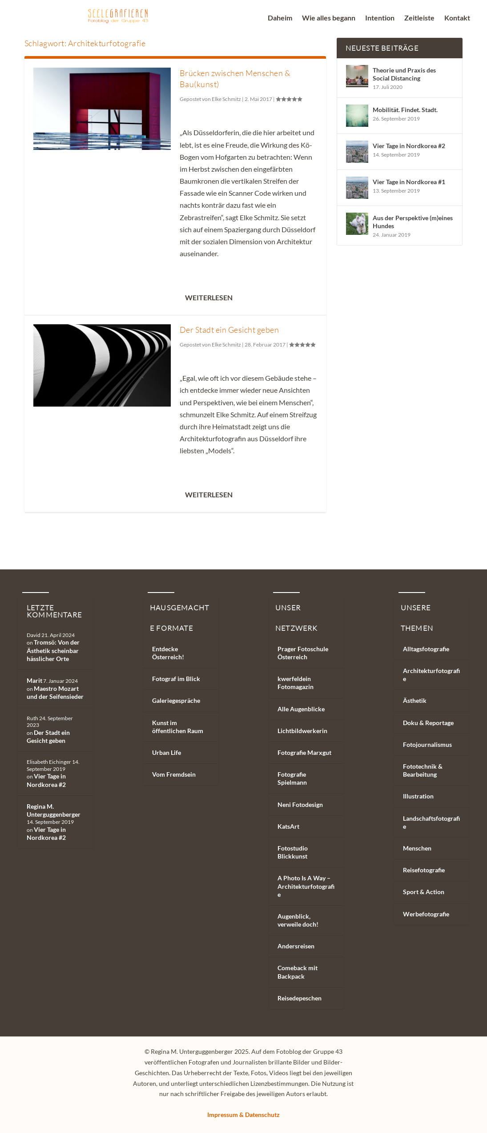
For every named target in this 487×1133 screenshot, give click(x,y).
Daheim (280, 18)
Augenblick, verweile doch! (298, 920)
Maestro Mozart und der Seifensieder (55, 692)
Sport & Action (423, 891)
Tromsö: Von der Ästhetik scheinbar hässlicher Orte (53, 650)
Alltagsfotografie (426, 649)
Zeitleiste (419, 18)
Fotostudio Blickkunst (293, 852)
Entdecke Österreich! (168, 653)
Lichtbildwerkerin (302, 730)
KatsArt (288, 826)
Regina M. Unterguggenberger (53, 810)
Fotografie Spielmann (292, 778)
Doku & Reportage (428, 722)
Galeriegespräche (176, 700)
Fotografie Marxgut (304, 752)
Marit (34, 680)
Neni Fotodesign (300, 804)
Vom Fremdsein (174, 774)
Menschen (417, 848)
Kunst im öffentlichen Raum (177, 726)
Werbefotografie (426, 914)
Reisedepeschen (300, 998)
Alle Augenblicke (301, 709)
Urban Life (166, 752)
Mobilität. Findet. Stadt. (405, 109)
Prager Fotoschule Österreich (303, 653)
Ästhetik (415, 700)
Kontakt (457, 18)
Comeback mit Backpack (298, 972)
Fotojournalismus (427, 744)
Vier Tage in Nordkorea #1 (409, 181)
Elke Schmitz (226, 99)
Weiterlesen (209, 297)
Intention (379, 18)
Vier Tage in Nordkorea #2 (409, 145)
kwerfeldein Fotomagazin (296, 682)
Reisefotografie (424, 870)
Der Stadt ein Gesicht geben (229, 330)
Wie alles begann (328, 18)
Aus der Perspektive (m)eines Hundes (413, 222)
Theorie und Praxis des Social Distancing (404, 74)
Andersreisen (296, 946)
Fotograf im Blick (176, 678)
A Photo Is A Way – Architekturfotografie (306, 886)
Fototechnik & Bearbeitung (423, 770)
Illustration (418, 796)
